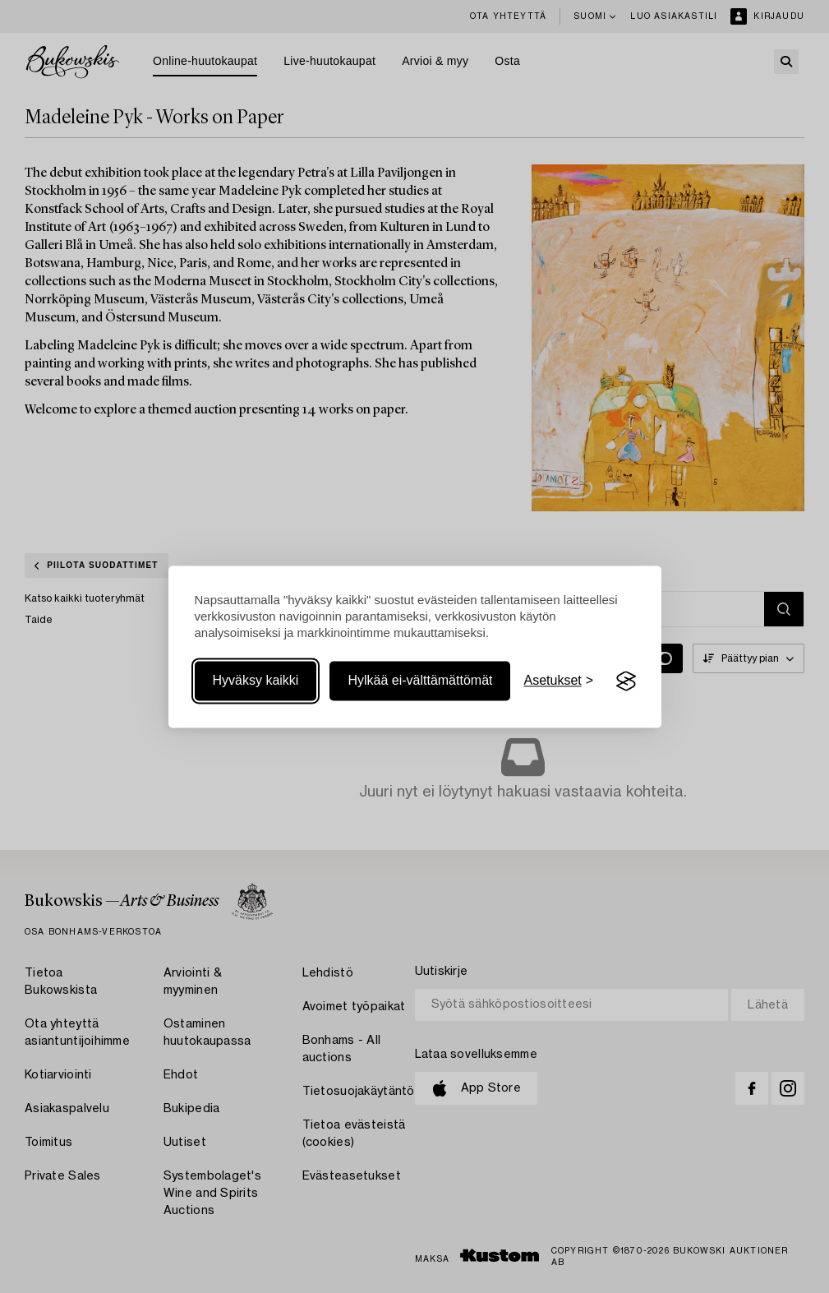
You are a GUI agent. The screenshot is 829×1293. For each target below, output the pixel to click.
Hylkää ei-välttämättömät (420, 681)
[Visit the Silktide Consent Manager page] (626, 681)
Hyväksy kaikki (256, 681)
